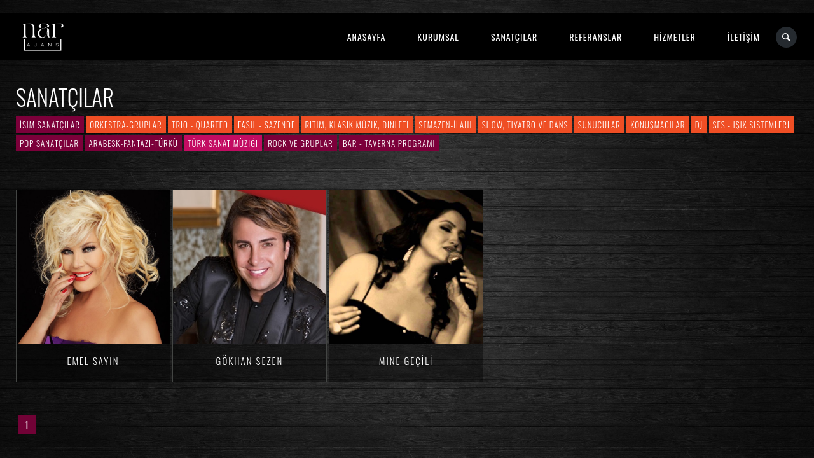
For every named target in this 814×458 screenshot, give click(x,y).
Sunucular (599, 124)
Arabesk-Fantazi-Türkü (133, 143)
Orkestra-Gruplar (126, 124)
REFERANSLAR (595, 36)
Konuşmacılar (657, 124)
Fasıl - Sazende (266, 124)
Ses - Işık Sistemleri (751, 124)
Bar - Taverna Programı (389, 143)
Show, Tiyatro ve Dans (525, 124)
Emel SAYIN (93, 361)
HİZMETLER (674, 36)
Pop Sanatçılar (49, 143)
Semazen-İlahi (446, 124)
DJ (699, 124)
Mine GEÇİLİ (406, 361)
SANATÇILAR (514, 36)
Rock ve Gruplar (300, 143)
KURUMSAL (438, 36)
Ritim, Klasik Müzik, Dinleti (357, 124)
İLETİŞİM (744, 36)
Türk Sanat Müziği (223, 143)
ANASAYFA (366, 36)
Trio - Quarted (200, 124)
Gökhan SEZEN (250, 361)
